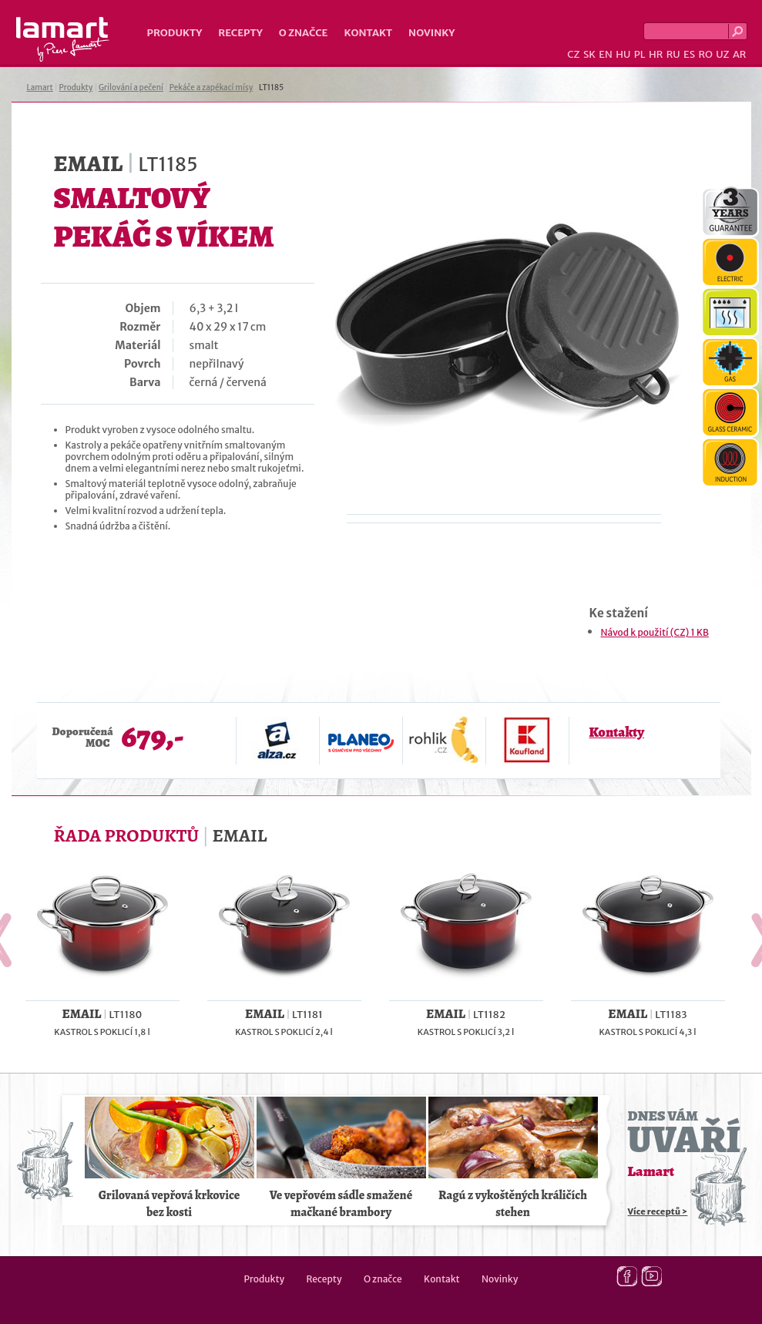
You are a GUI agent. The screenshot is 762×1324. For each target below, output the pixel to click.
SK (589, 54)
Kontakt (368, 32)
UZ (722, 54)
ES (689, 54)
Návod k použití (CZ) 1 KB (655, 632)
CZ (573, 54)
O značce (303, 32)
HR (656, 54)
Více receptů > (658, 1211)
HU (623, 54)
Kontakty (616, 732)
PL (640, 54)
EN (606, 54)
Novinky (431, 32)
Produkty (175, 32)
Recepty (240, 32)
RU (673, 54)
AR (740, 54)
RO (705, 54)
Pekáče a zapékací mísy (211, 87)
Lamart (62, 39)
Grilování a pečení (131, 87)
